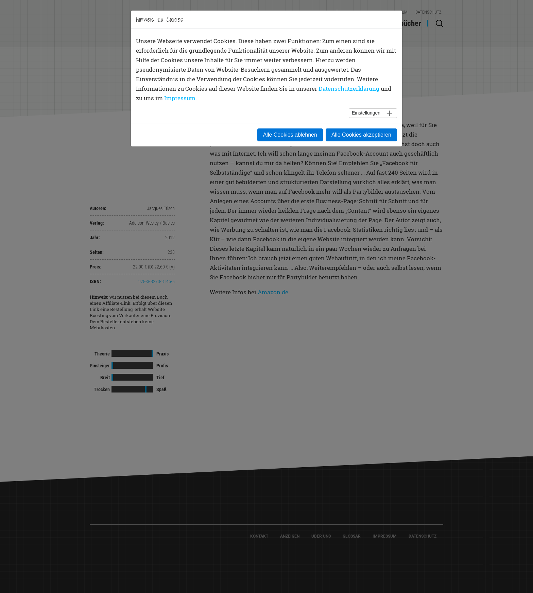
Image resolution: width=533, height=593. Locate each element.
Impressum (179, 98)
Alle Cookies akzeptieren (361, 135)
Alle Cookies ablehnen (290, 135)
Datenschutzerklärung (349, 88)
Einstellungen (366, 113)
